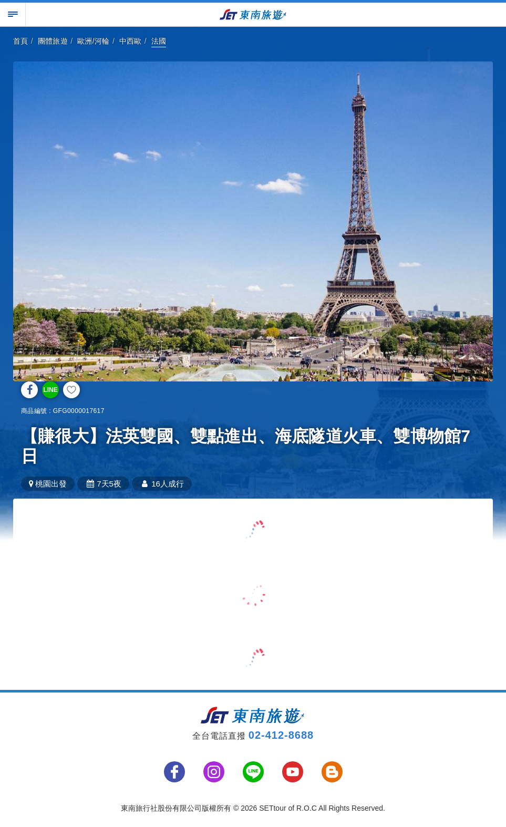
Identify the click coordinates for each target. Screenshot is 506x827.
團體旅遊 (53, 41)
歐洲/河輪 (93, 41)
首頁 (20, 41)
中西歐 (130, 41)
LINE (50, 390)
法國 (159, 41)
